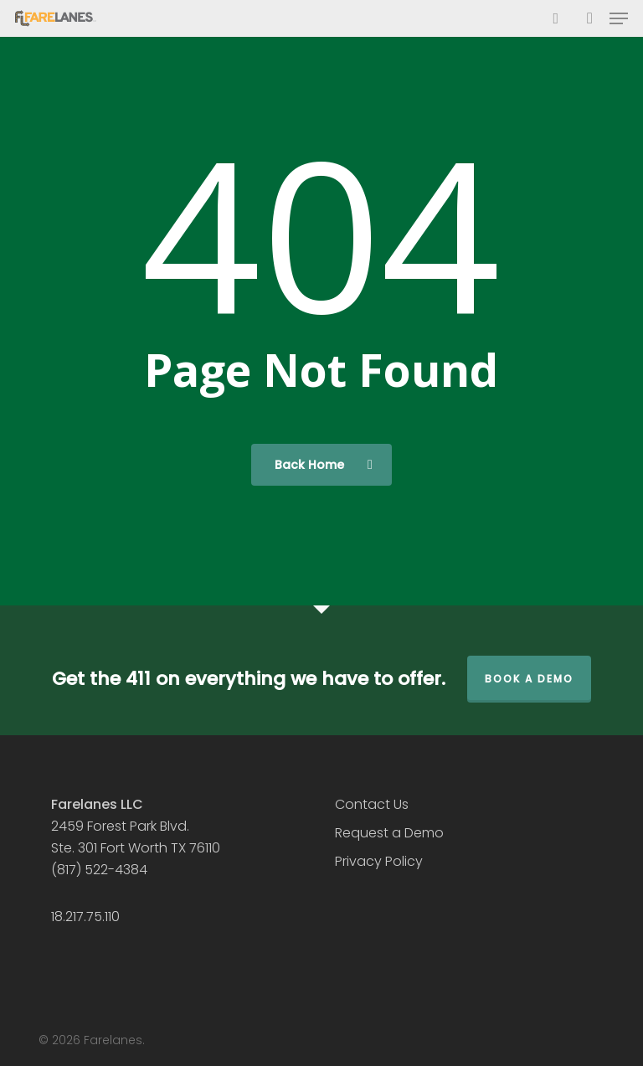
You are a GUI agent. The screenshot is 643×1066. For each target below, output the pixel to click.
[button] (619, 18)
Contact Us (372, 804)
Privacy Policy (379, 861)
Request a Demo (389, 832)
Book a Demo (529, 679)
